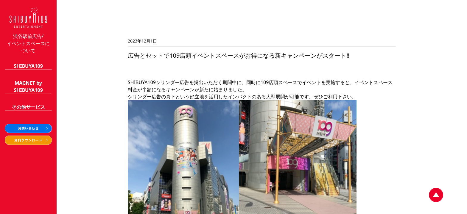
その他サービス (28, 107)
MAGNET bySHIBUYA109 (28, 86)
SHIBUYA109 (28, 66)
